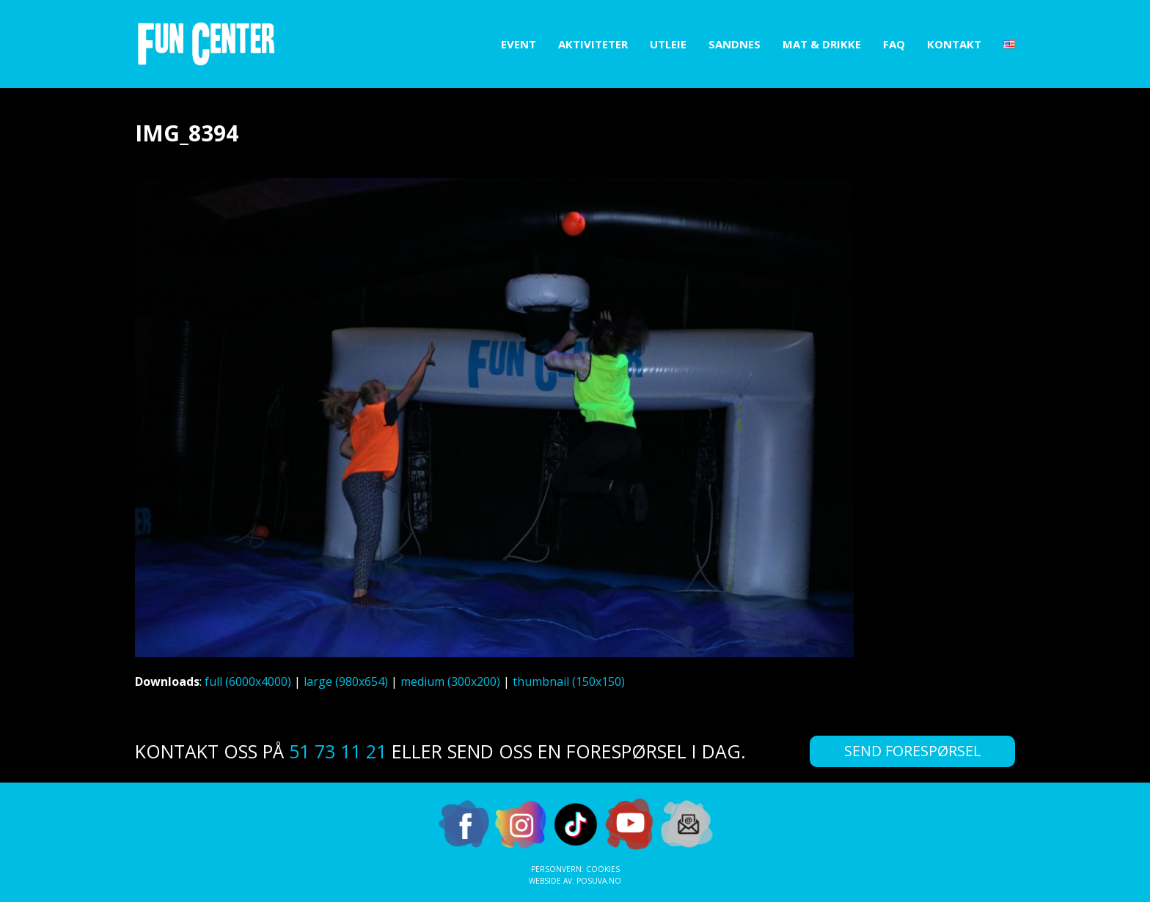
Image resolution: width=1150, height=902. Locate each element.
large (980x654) (346, 681)
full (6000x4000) (248, 681)
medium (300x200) (450, 681)
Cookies (603, 869)
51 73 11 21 (338, 751)
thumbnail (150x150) (569, 681)
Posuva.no (598, 881)
